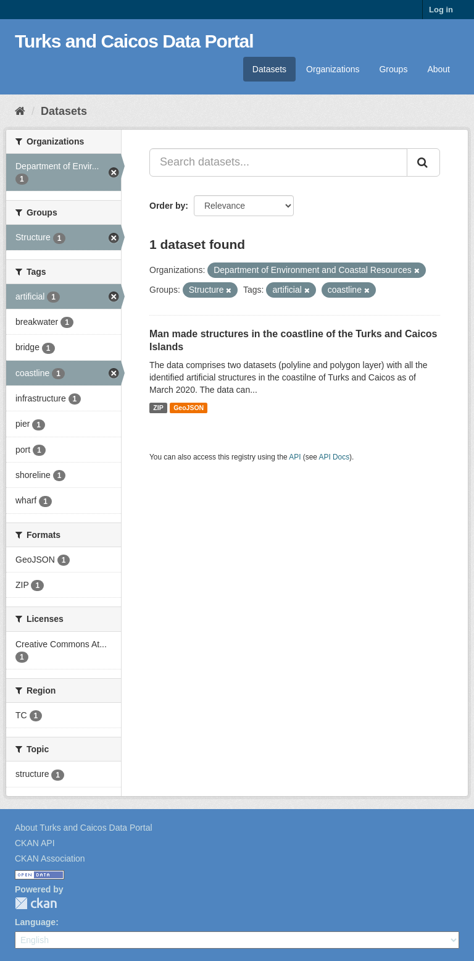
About (438, 69)
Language (35, 922)
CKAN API (35, 843)
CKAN (36, 903)
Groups (393, 69)
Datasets (269, 69)
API (295, 457)
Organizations (332, 69)
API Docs (334, 457)
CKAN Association (50, 858)
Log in (441, 9)
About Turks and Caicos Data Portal (83, 828)
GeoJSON (188, 407)
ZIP (158, 407)
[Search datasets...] (278, 162)
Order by (167, 206)
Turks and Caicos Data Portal (134, 41)
